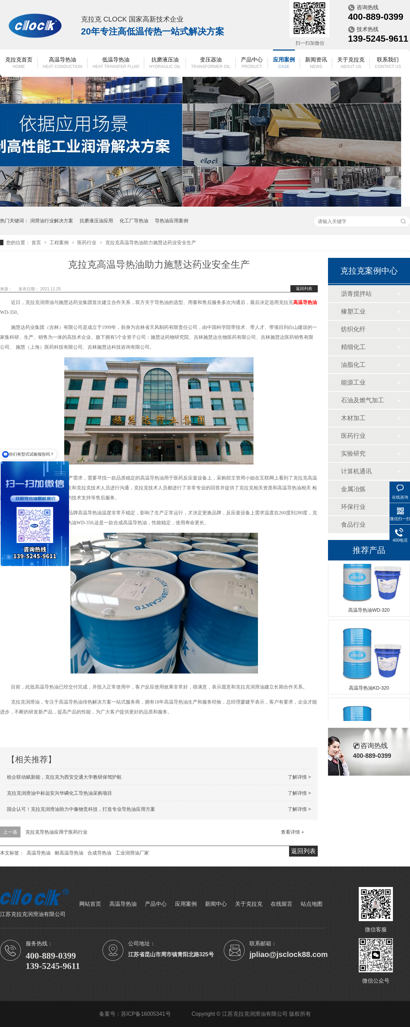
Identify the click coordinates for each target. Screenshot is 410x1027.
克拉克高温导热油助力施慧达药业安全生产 (150, 242)
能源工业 (353, 382)
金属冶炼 (353, 489)
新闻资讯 (316, 63)
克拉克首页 (18, 63)
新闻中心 (216, 904)
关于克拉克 (351, 63)
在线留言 (281, 904)
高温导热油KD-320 (369, 689)
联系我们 (388, 63)
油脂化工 (353, 364)
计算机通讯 (356, 471)
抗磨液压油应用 (96, 220)
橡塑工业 (353, 311)
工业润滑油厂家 (132, 853)
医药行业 (87, 242)
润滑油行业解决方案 (51, 220)
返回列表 (304, 288)
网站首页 (90, 904)
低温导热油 (116, 63)
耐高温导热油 (69, 853)
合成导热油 (99, 853)
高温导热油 (62, 63)
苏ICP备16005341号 (146, 1014)
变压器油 (210, 63)
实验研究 (353, 453)
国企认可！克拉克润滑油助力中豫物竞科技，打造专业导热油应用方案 (81, 809)
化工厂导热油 (134, 220)
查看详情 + (292, 832)
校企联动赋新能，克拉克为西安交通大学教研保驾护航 (64, 777)
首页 (36, 242)
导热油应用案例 (171, 220)
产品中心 (252, 63)
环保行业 (353, 506)
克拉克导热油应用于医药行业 (56, 832)
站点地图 (312, 904)
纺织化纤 (353, 329)
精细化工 (353, 347)
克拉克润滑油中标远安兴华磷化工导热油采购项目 (59, 793)
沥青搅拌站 (356, 293)
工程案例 (60, 242)
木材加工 (353, 418)
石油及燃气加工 (362, 400)
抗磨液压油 (165, 63)
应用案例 (284, 63)
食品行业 (353, 524)
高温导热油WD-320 (369, 611)
